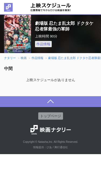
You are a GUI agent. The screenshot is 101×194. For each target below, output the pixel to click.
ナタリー (10, 58)
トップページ (50, 116)
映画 (24, 58)
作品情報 (43, 44)
